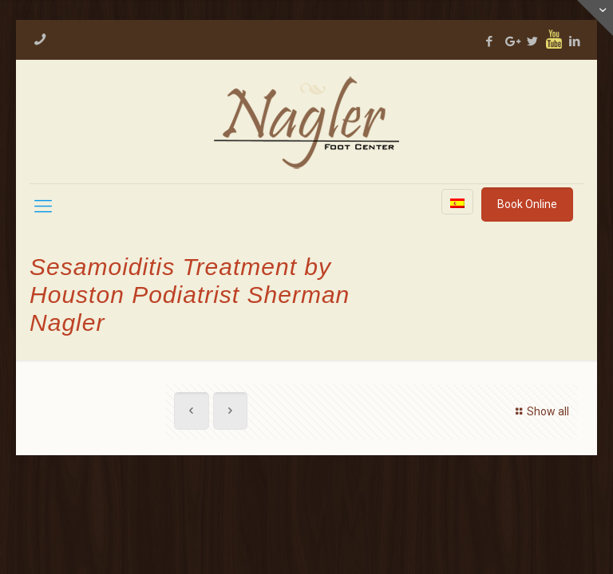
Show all (540, 411)
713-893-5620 (109, 37)
